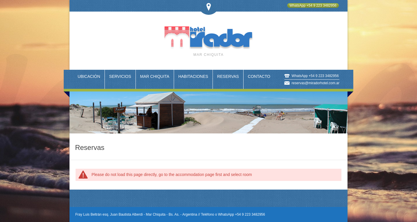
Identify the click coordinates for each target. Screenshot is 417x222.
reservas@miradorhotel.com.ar (315, 83)
